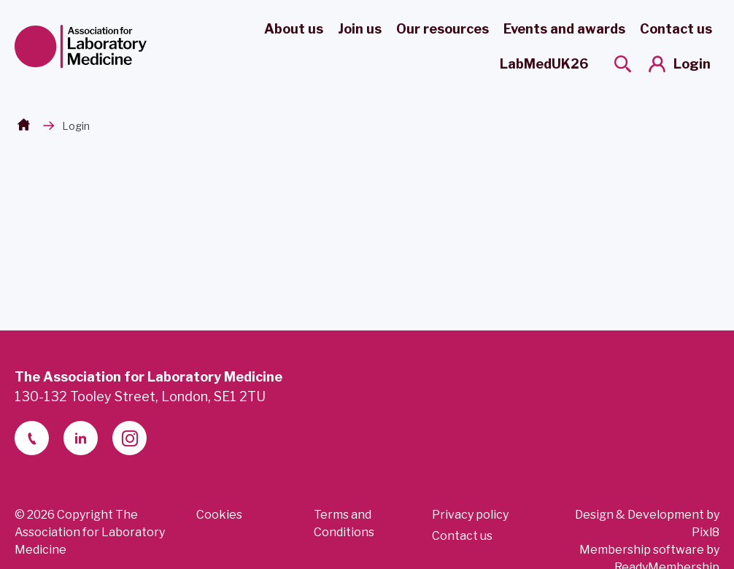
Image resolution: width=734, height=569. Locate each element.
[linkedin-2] (80, 438)
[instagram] (129, 438)
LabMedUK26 (544, 63)
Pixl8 (705, 532)
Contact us (676, 28)
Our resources (442, 28)
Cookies (219, 515)
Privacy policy (470, 515)
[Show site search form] (623, 63)
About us (293, 28)
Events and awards (564, 28)
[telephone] (32, 438)
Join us (360, 28)
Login (692, 63)
